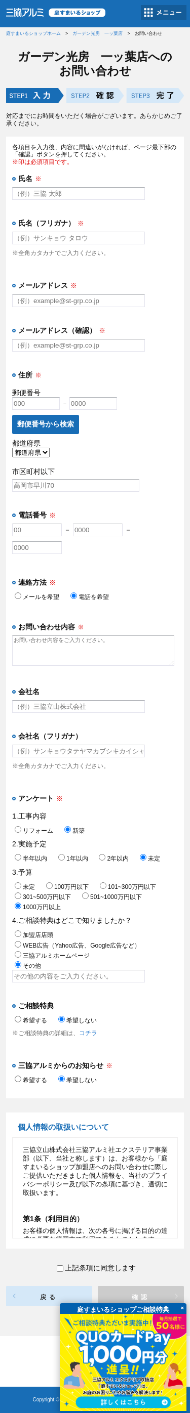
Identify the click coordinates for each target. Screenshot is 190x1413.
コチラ (88, 1033)
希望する (31, 1020)
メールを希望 (37, 597)
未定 (150, 858)
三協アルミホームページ (52, 955)
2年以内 (114, 858)
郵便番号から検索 (45, 424)
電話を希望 (89, 597)
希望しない (77, 1020)
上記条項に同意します (96, 1268)
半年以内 (31, 858)
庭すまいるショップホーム (33, 33)
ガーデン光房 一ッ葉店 (97, 33)
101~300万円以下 (128, 886)
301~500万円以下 (43, 897)
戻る (49, 1297)
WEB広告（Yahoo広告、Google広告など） (77, 945)
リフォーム (34, 830)
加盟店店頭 (34, 934)
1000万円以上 (38, 907)
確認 (141, 1297)
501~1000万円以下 (112, 897)
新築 (74, 830)
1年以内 (73, 858)
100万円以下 (67, 886)
